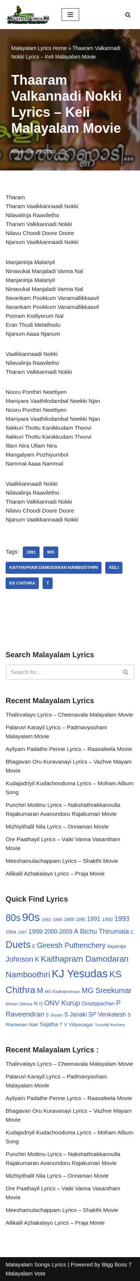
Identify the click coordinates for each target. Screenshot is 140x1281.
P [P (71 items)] (118, 1003)
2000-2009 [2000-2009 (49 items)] (58, 931)
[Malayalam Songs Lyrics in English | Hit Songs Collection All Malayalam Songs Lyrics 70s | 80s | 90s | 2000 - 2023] (28, 14)
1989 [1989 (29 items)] (69, 919)
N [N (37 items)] (36, 1003)
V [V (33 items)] (66, 1024)
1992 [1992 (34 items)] (107, 919)
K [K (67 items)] (37, 959)
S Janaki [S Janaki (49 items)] (75, 1014)
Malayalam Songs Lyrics (36, 1264)
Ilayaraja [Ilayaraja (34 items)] (116, 946)
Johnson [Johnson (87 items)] (19, 959)
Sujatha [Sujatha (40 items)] (49, 1024)
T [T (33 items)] (60, 1024)
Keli (114, 567)
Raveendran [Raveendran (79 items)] (25, 1014)
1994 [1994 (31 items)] (11, 932)
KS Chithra (22, 583)
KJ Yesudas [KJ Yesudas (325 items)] (80, 974)
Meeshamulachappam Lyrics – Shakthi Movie (62, 861)
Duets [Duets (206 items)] (18, 944)
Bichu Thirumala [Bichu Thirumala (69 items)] (104, 931)
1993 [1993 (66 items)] (122, 919)
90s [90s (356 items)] (31, 917)
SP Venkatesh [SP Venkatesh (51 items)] (107, 1014)
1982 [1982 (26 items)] (46, 919)
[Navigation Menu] (70, 14)
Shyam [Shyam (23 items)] (56, 1015)
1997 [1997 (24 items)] (22, 932)
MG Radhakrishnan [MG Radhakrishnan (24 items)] (62, 991)
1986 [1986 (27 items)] (57, 919)
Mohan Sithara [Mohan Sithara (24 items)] (19, 1004)
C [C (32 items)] (132, 932)
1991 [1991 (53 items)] (93, 918)
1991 (31, 552)
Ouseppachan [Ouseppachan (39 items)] (98, 1003)
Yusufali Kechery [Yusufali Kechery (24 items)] (110, 1024)
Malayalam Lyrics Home (39, 48)
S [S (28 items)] (47, 1015)
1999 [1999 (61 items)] (35, 931)
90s (51, 552)
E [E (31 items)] (33, 946)
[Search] (128, 15)
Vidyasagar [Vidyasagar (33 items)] (81, 1024)
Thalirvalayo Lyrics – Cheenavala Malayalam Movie (69, 714)
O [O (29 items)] (41, 1003)
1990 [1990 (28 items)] (80, 919)
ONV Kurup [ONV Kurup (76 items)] (62, 1003)
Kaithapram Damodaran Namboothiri (53, 567)
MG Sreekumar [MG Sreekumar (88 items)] (106, 990)
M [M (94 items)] (40, 990)
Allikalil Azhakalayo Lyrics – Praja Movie (55, 873)
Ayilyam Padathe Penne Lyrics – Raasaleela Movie (69, 749)
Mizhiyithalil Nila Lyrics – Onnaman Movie (57, 826)
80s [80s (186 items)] (13, 917)
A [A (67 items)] (76, 931)
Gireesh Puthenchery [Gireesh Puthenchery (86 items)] (71, 945)
